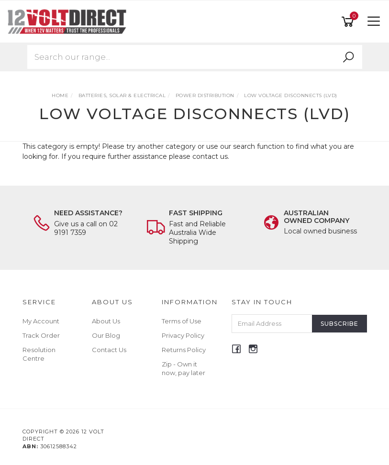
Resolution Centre (39, 354)
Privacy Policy (183, 335)
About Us (106, 321)
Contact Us (109, 350)
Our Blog (106, 335)
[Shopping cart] (349, 22)
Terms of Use (181, 321)
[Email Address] (272, 323)
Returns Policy (184, 350)
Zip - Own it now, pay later (183, 368)
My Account (40, 321)
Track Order (41, 335)
